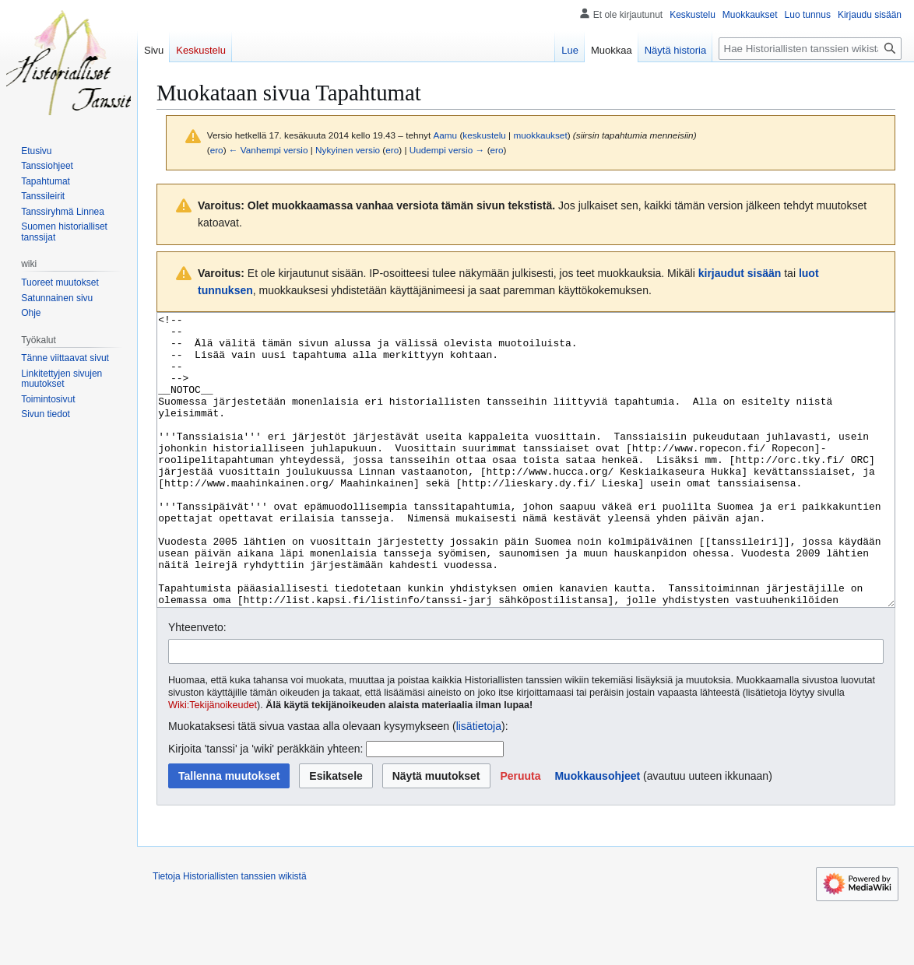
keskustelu (484, 135)
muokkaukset (540, 135)
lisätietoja (478, 784)
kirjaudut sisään (740, 273)
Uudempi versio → (447, 150)
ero (216, 150)
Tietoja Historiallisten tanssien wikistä (230, 934)
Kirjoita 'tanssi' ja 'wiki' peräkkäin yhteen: (265, 807)
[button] (520, 834)
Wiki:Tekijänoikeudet (212, 763)
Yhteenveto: (197, 685)
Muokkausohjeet (597, 834)
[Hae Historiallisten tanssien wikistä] (810, 48)
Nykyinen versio (347, 150)
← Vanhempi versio (268, 150)
